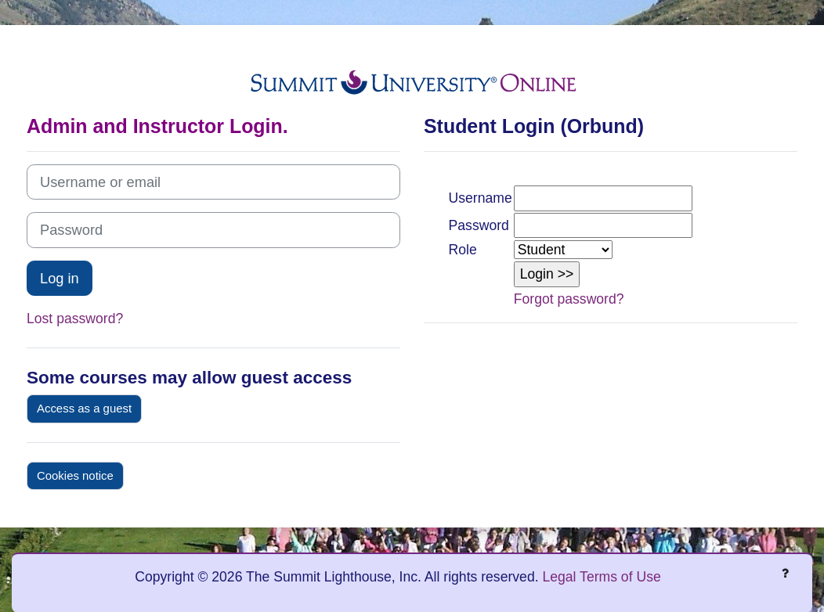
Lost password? (75, 318)
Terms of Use (620, 577)
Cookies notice (75, 475)
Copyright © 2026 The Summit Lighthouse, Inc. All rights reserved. (338, 577)
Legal (559, 577)
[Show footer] (785, 573)
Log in (59, 278)
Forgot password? (569, 299)
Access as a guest (84, 408)
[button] (547, 273)
